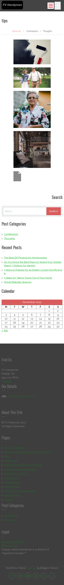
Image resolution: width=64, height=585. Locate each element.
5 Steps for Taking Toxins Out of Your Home (28, 277)
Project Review (12, 495)
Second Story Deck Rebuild (19, 491)
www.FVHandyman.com (21, 397)
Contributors (11, 234)
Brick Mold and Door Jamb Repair (23, 465)
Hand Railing (11, 478)
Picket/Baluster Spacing (17, 282)
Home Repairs (12, 487)
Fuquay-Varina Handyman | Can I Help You (27, 452)
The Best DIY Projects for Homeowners (25, 257)
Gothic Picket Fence (15, 474)
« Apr (5, 330)
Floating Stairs (12, 483)
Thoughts (9, 238)
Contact (6, 381)
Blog (6, 457)
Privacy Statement (12, 542)
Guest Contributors (14, 448)
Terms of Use (9, 546)
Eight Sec (32, 567)
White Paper (11, 461)
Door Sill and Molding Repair (20, 469)
